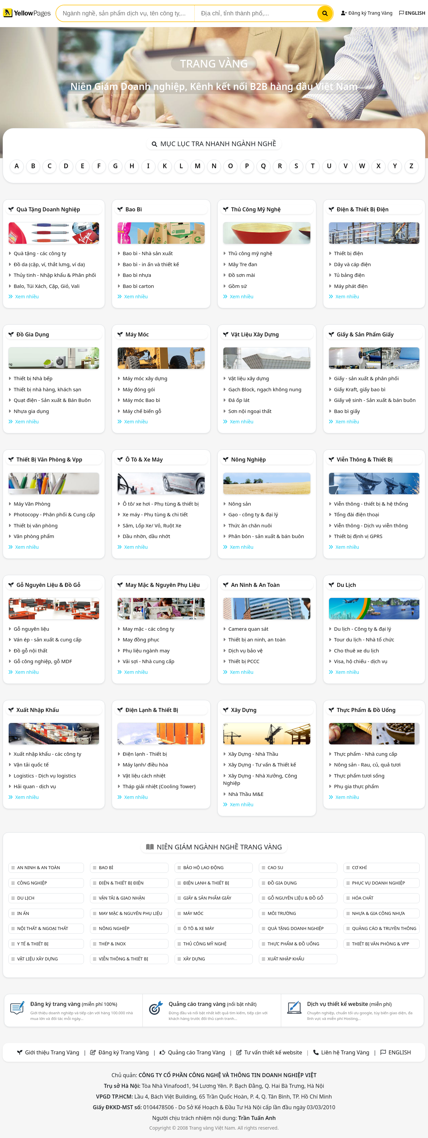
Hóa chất (362, 898)
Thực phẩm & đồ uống (366, 710)
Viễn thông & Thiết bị (365, 459)
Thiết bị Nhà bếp (33, 378)
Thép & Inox (112, 944)
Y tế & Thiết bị (32, 944)
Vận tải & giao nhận (122, 898)
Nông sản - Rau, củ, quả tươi (367, 764)
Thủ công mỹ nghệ (256, 209)
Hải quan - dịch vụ (35, 786)
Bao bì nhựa (137, 275)
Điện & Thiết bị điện (363, 209)
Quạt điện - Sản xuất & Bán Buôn (52, 400)
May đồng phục (141, 639)
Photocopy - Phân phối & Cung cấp (54, 514)
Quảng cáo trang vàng (212, 1004)
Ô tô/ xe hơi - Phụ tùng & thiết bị (161, 503)
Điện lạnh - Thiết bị (145, 753)
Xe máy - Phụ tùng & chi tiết (155, 514)
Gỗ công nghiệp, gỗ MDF (43, 661)
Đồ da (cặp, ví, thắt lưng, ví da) (49, 264)
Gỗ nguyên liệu (31, 628)
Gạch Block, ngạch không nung (265, 389)
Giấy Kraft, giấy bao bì (360, 389)
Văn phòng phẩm (34, 536)
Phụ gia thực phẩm (356, 786)
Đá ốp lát (238, 400)
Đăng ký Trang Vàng (366, 13)
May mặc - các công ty (148, 628)
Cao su (275, 867)
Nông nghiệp (248, 459)
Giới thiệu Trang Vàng (52, 1052)
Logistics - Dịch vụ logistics (45, 775)
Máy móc (137, 334)
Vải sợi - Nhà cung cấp (149, 661)
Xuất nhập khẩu (37, 710)
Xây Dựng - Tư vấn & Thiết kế (262, 764)
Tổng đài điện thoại (356, 514)
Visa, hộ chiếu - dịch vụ (361, 661)
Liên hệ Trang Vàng (345, 1052)
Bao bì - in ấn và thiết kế (151, 264)
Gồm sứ (237, 286)
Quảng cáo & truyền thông (384, 928)
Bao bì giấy (347, 411)
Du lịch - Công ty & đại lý (362, 628)
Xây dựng (243, 710)
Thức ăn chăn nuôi (250, 525)
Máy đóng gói (139, 389)
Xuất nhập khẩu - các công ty (47, 753)
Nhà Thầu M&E (245, 794)
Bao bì (133, 209)
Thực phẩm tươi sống (359, 775)
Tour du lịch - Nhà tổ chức (364, 639)
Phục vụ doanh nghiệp (378, 883)
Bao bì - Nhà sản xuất (148, 253)
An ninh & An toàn (255, 585)
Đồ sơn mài (241, 275)
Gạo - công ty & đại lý (253, 514)
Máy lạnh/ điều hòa (145, 764)
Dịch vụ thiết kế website (349, 1004)
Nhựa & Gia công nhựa (378, 913)
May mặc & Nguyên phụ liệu (162, 585)
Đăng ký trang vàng (73, 1004)
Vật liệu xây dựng (255, 334)
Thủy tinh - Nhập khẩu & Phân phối (55, 275)
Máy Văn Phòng (32, 503)
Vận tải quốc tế (31, 764)
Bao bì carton (138, 286)
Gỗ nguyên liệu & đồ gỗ (48, 585)
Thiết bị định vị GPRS (358, 536)
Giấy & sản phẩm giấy (365, 334)
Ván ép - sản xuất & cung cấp (48, 639)
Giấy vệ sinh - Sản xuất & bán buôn (375, 400)
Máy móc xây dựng (145, 378)
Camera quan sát (248, 628)
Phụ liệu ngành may (146, 650)
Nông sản (239, 503)
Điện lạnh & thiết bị (151, 710)
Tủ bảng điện (349, 275)
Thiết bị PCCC (243, 661)
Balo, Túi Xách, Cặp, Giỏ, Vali (47, 286)
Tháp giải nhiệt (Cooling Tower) (159, 786)
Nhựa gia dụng (31, 411)
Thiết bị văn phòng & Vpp (49, 459)
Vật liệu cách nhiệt (144, 775)
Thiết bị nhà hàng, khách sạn (47, 389)
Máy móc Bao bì (141, 400)
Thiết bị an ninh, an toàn (257, 639)
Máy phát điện (351, 286)
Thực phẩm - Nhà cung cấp (365, 753)
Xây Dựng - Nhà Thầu (253, 753)
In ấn (23, 913)
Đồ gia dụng (32, 334)
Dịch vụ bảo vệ (245, 650)
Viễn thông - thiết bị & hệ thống (371, 503)
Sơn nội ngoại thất (250, 411)
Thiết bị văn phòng (36, 525)
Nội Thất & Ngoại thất (42, 928)
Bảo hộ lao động (203, 867)
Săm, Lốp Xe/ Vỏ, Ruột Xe (152, 525)
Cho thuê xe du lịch (356, 650)
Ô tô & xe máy (144, 459)
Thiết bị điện (348, 253)
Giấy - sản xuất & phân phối (366, 378)
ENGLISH (412, 13)
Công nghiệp (32, 883)
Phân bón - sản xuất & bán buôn (266, 536)
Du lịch (346, 585)
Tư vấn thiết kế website (274, 1052)
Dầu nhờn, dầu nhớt (146, 536)
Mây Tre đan (242, 264)
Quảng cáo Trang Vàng (196, 1052)
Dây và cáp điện (352, 264)
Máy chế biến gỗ (142, 411)
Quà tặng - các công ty (40, 253)
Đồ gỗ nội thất (30, 650)
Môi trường (282, 913)
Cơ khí (359, 867)
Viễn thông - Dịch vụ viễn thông (371, 525)
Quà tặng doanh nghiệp (48, 209)
